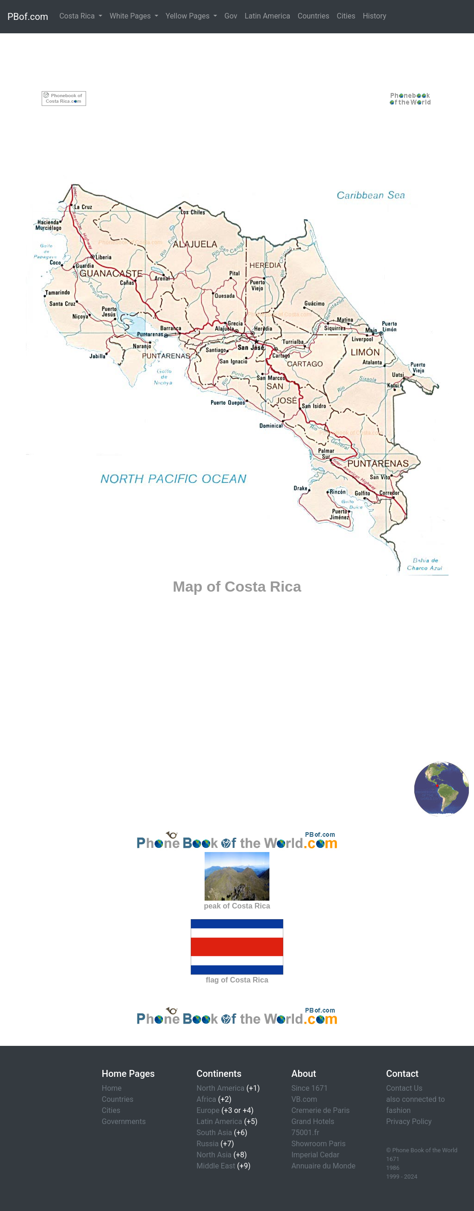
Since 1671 (309, 1088)
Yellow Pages (189, 16)
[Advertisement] (237, 98)
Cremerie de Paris (320, 1110)
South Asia (214, 1132)
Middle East (216, 1166)
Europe (208, 1110)
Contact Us (404, 1088)
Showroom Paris (318, 1143)
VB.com (304, 1099)
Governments (124, 1121)
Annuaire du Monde (323, 1166)
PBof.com (27, 16)
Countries (313, 16)
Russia (208, 1143)
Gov (231, 16)
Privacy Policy (409, 1121)
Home (112, 1088)
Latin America (267, 16)
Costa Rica (78, 16)
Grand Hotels (312, 1121)
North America (221, 1088)
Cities (346, 16)
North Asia (214, 1154)
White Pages (131, 16)
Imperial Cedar (315, 1154)
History (375, 16)
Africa (206, 1099)
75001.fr (305, 1132)
